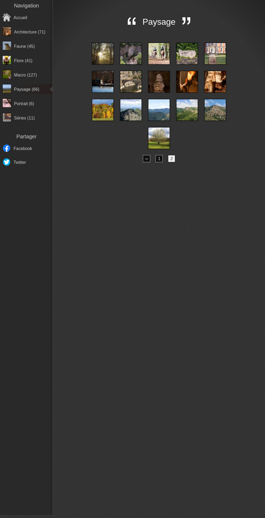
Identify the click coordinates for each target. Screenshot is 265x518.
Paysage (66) (26, 89)
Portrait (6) (24, 103)
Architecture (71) (29, 32)
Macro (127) (25, 75)
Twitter (20, 162)
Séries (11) (24, 118)
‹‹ (146, 158)
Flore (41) (23, 60)
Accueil (20, 17)
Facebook (23, 148)
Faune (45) (24, 46)
